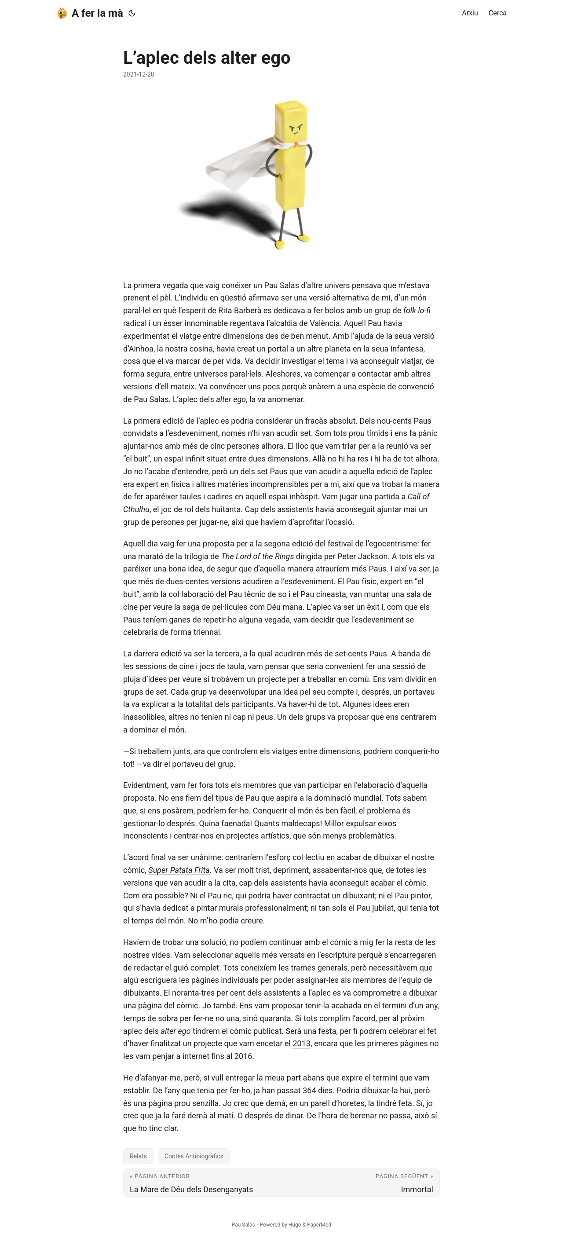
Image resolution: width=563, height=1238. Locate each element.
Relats (138, 1156)
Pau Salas (243, 1225)
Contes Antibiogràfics (194, 1156)
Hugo (295, 1225)
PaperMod (319, 1225)
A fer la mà (89, 13)
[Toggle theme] (132, 13)
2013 (301, 1043)
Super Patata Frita (178, 870)
